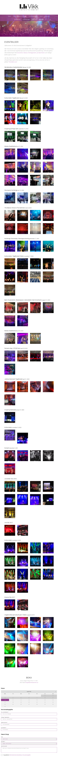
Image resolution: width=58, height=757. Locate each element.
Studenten (17, 19)
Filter (2, 736)
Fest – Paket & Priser (19, 16)
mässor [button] (25, 52)
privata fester (41, 52)
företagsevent (32, 52)
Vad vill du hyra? (4, 746)
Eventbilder (26, 19)
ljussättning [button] (39, 50)
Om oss (34, 19)
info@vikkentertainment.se (31, 682)
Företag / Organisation (5, 717)
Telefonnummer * (4, 722)
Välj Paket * (3, 741)
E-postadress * (3, 727)
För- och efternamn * (5, 712)
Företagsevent (33, 16)
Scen (41, 16)
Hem (9, 16)
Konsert (47, 16)
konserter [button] (20, 52)
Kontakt (41, 19)
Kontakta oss (13, 62)
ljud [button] (24, 50)
